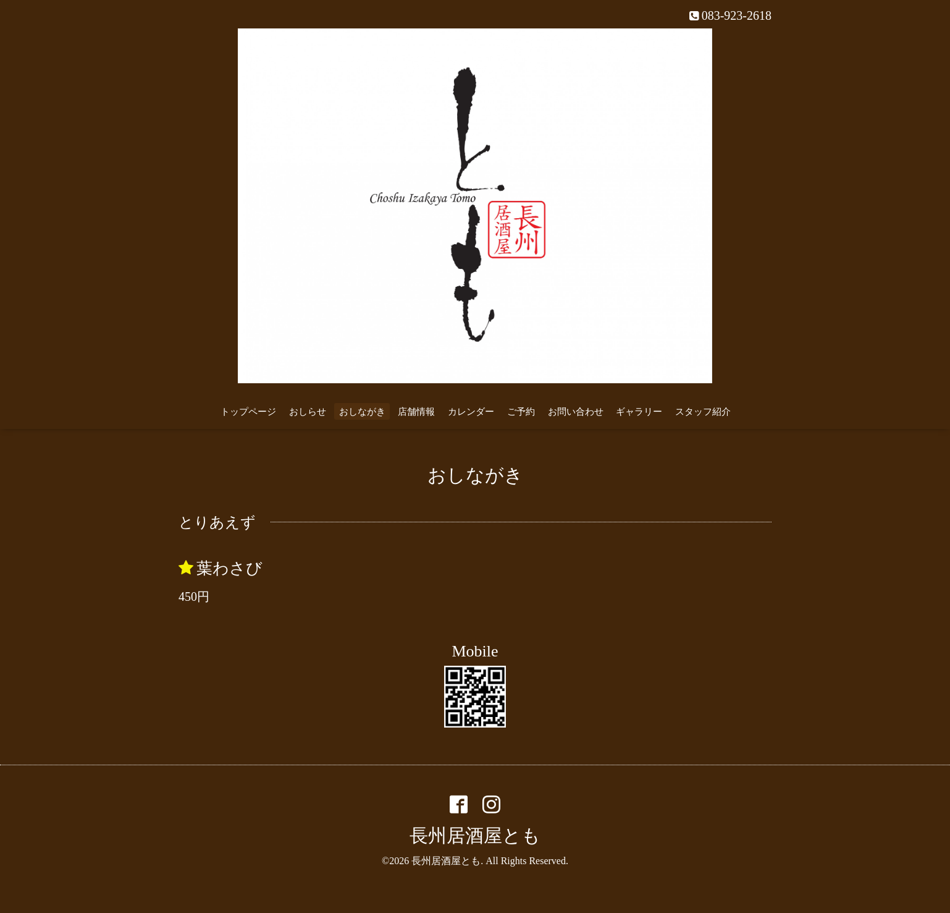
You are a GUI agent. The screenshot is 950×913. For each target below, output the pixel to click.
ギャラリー (639, 412)
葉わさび (229, 568)
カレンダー (471, 412)
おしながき (362, 412)
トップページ (248, 412)
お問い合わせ (575, 412)
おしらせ (307, 412)
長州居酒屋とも (475, 835)
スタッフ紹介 (703, 412)
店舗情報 (416, 412)
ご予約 (521, 412)
